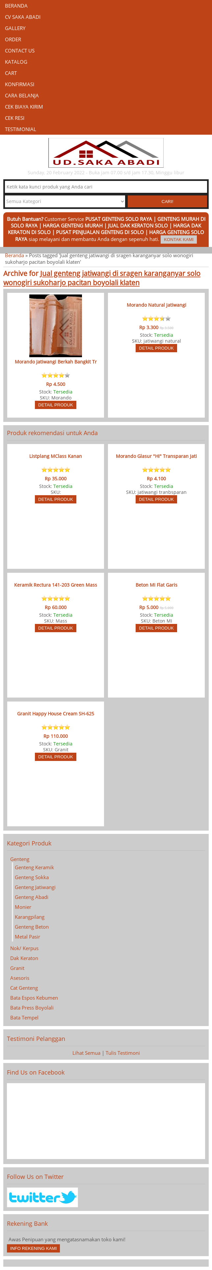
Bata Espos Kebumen (34, 997)
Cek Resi (14, 118)
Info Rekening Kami (33, 1248)
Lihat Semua (86, 1052)
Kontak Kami (179, 239)
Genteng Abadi (31, 897)
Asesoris (19, 978)
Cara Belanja (22, 95)
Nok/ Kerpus (24, 948)
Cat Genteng (24, 987)
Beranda (16, 5)
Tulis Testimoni (123, 1052)
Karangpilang (29, 916)
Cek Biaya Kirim (24, 106)
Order (13, 39)
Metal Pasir (27, 936)
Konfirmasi (19, 84)
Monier (23, 907)
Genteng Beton (32, 926)
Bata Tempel (24, 1017)
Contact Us (20, 50)
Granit (17, 968)
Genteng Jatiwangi (35, 887)
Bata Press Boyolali (32, 1007)
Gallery (15, 28)
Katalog (16, 61)
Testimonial (20, 129)
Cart (11, 73)
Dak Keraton (24, 958)
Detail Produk (55, 404)
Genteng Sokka (32, 877)
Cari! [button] (167, 201)
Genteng (19, 859)
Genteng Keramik (34, 867)
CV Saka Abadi (22, 17)
